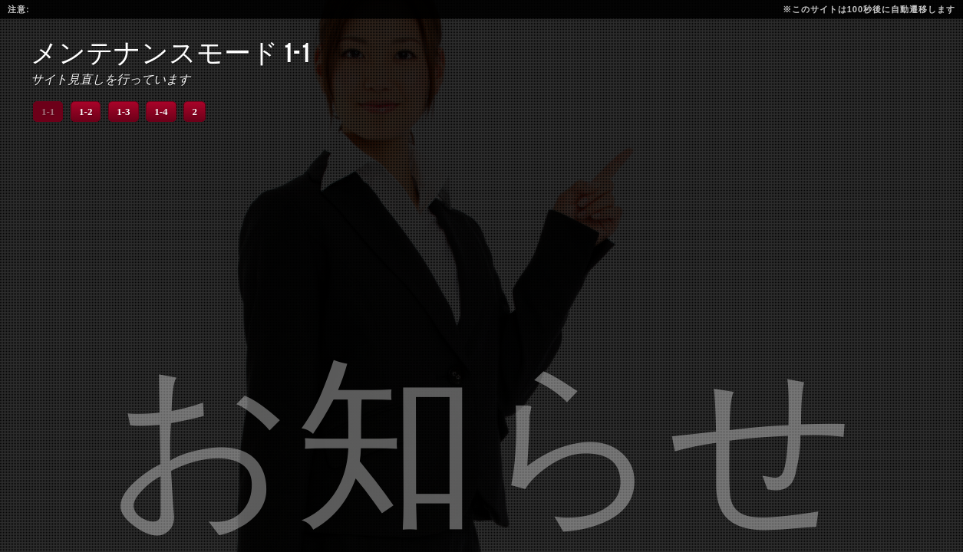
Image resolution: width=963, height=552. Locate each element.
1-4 (160, 111)
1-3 (123, 111)
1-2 (85, 111)
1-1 (47, 111)
